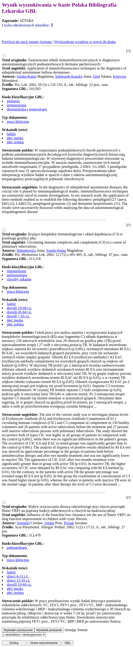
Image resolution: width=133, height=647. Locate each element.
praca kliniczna (18, 121)
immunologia (16, 105)
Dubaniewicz (26, 250)
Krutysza (119, 76)
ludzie (11, 134)
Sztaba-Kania (26, 76)
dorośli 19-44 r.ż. (19, 308)
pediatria (13, 101)
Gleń (96, 76)
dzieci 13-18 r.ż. (18, 580)
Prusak (69, 523)
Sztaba (49, 523)
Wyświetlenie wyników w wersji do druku (85, 42)
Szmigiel (23, 523)
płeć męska (15, 138)
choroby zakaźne (19, 279)
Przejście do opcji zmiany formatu (27, 42)
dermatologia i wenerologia (27, 109)
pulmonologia (17, 275)
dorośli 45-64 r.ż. (19, 312)
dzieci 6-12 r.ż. (17, 576)
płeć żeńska (15, 142)
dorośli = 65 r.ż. (18, 316)
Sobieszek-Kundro (68, 76)
